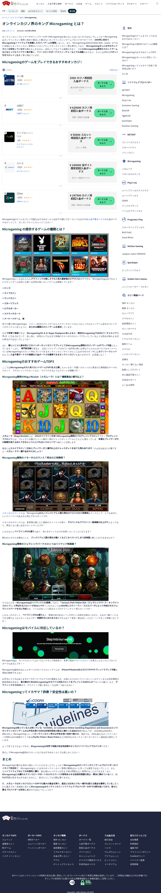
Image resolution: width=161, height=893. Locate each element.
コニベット (7, 839)
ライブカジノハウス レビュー (25, 145)
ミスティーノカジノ (11, 855)
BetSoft (125, 110)
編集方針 (134, 847)
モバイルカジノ (83, 660)
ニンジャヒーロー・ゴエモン (135, 286)
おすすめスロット (35, 11)
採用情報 (134, 864)
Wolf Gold (126, 232)
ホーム (5, 17)
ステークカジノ (9, 851)
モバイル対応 (51, 11)
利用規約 (134, 843)
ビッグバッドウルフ (131, 270)
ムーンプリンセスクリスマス (135, 190)
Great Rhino (127, 237)
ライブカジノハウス (25, 134)
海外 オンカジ (128, 302)
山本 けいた (10, 30)
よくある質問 (128, 384)
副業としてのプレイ (131, 369)
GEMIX (125, 200)
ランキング (13, 11)
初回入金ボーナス (87, 847)
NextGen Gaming (130, 125)
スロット (33, 323)
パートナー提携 (137, 860)
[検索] (157, 3)
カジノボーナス (129, 328)
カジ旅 (20, 76)
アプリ (56, 860)
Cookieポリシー (137, 855)
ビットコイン (111, 860)
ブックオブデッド (130, 205)
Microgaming (128, 95)
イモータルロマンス (11, 512)
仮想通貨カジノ (129, 323)
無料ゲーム (127, 343)
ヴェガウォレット (113, 851)
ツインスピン (128, 152)
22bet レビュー (23, 201)
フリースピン (85, 851)
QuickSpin (127, 120)
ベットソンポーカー (37, 847)
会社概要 (134, 839)
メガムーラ (127, 168)
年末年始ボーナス (87, 864)
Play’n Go (126, 100)
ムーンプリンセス (130, 195)
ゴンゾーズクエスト (131, 142)
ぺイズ (108, 847)
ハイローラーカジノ (131, 354)
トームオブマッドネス (132, 210)
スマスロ (126, 349)
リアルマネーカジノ (131, 338)
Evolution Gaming (130, 105)
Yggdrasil (126, 115)
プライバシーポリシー (140, 851)
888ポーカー (33, 839)
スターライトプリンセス (133, 227)
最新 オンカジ (128, 308)
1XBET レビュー (23, 113)
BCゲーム (6, 847)
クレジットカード (113, 843)
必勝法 (125, 359)
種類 (23, 11)
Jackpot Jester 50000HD (133, 253)
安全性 (63, 11)
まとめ (72, 11)
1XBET (20, 105)
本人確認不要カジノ (131, 374)
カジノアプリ (128, 313)
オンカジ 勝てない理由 (132, 364)
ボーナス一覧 (85, 839)
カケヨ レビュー (23, 171)
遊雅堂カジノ (8, 843)
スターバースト (129, 147)
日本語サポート (129, 379)
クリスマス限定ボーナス (90, 860)
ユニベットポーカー (37, 843)
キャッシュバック (87, 855)
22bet (20, 193)
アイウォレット (112, 855)
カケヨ (20, 163)
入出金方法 (127, 333)
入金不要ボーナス (96, 219)
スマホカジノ (128, 318)
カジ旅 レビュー (23, 84)
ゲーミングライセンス (63, 864)
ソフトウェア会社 (16, 17)
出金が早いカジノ (61, 855)
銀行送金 (109, 839)
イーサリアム (111, 864)
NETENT (126, 90)
